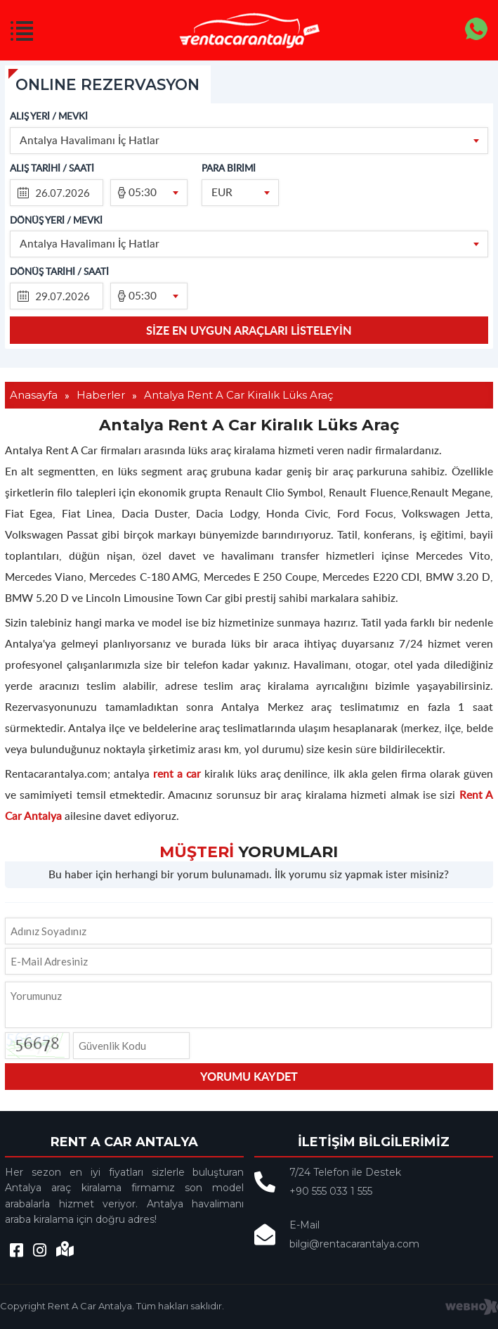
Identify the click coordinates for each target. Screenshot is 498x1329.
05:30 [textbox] (143, 191)
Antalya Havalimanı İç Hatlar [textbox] (89, 139)
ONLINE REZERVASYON (110, 84)
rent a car (177, 773)
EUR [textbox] (221, 191)
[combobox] (249, 140)
